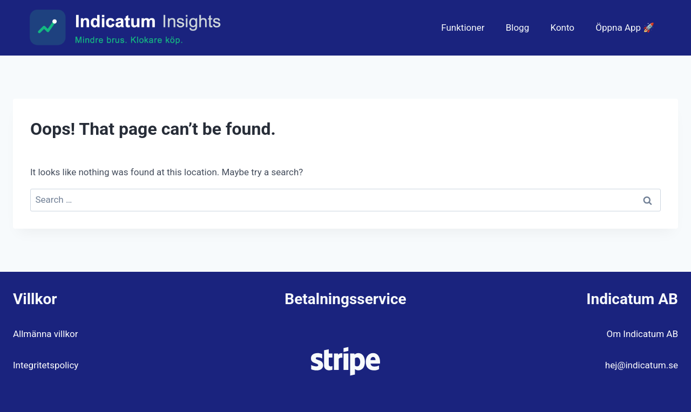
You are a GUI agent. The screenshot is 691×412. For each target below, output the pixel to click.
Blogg (518, 27)
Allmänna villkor (45, 333)
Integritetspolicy (45, 365)
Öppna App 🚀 (624, 27)
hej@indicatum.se (641, 365)
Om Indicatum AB (642, 333)
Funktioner (462, 27)
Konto (562, 27)
